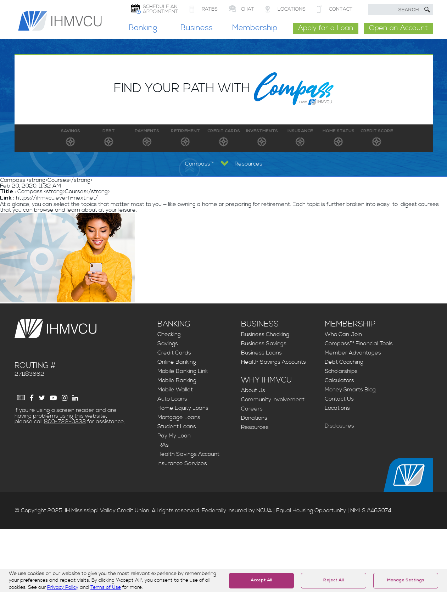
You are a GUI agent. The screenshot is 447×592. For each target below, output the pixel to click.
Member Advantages (353, 352)
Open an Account (398, 28)
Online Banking (176, 361)
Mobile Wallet (175, 389)
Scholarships (341, 371)
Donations (254, 417)
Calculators (339, 380)
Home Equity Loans (182, 408)
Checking (169, 334)
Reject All (333, 581)
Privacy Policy (62, 587)
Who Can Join (343, 334)
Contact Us (339, 398)
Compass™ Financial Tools (359, 343)
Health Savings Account (188, 454)
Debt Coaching (344, 361)
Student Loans (176, 426)
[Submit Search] (427, 9)
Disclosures (339, 425)
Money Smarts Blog (350, 389)
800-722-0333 (65, 421)
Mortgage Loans (178, 417)
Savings (167, 343)
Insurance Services (182, 463)
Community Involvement (272, 399)
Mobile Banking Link (182, 371)
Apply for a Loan (325, 28)
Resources (255, 427)
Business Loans (261, 352)
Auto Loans (172, 398)
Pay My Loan (174, 435)
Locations (337, 408)
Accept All (261, 581)
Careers (252, 408)
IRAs (163, 444)
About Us (253, 390)
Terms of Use (105, 587)
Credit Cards (174, 352)
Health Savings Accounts (273, 361)
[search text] (400, 9)
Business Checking (265, 334)
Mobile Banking (176, 380)
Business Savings (263, 343)
